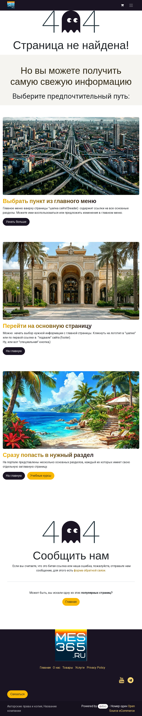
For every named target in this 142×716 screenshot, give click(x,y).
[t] (130, 680)
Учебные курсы (40, 476)
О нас (56, 667)
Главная (71, 602)
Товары (67, 667)
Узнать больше (16, 222)
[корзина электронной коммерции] (122, 5)
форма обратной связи (89, 570)
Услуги (79, 667)
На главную (14, 351)
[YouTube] (121, 680)
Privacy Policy (96, 667)
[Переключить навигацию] (131, 5)
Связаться (17, 694)
